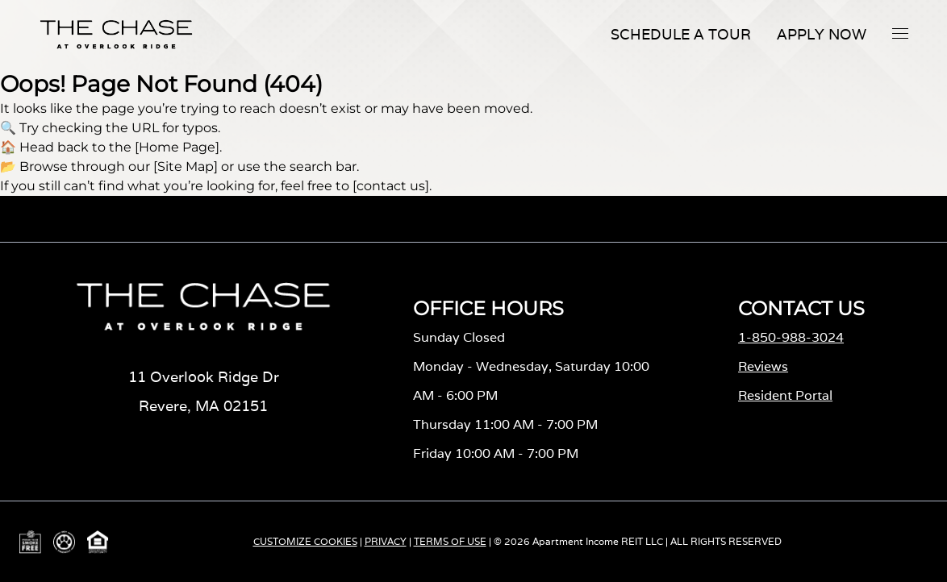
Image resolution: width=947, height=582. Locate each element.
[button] (900, 33)
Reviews (763, 366)
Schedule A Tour (681, 34)
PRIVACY (386, 541)
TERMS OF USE (450, 541)
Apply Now (821, 34)
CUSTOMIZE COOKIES (305, 541)
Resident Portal (785, 395)
